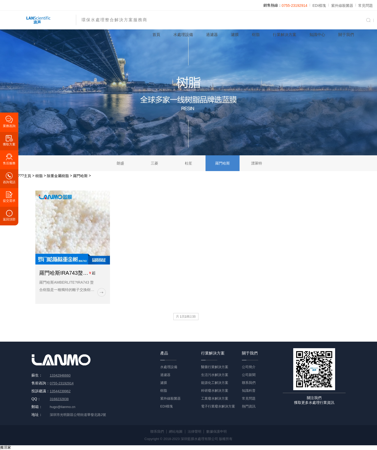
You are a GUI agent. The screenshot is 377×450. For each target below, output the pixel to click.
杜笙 (188, 163)
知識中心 (317, 34)
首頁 (156, 34)
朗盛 (120, 163)
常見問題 (365, 5)
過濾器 (212, 34)
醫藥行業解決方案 (214, 367)
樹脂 (256, 34)
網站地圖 (175, 431)
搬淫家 (5, 447)
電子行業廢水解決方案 (218, 406)
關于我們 (346, 34)
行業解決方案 (284, 34)
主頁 (27, 176)
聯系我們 (249, 383)
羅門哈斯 (222, 163)
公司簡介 (249, 367)
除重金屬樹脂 (58, 176)
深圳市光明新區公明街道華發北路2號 (78, 415)
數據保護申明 (216, 431)
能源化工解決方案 (214, 383)
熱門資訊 (249, 406)
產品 (164, 353)
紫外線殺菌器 (342, 5)
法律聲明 (194, 431)
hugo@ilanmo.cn (62, 407)
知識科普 (249, 391)
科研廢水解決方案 (214, 391)
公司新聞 (249, 375)
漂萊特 (256, 163)
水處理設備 (183, 34)
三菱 (154, 163)
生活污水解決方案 (214, 375)
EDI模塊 (319, 5)
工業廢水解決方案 (214, 398)
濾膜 (235, 34)
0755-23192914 (294, 5)
